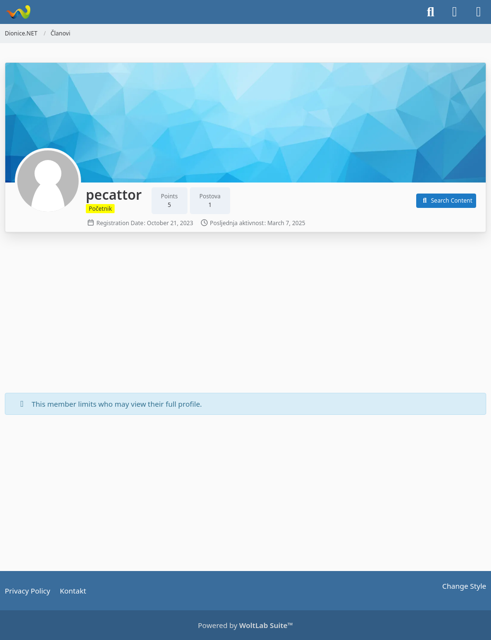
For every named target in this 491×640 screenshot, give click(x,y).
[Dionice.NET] (18, 12)
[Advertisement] (245, 314)
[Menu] (478, 12)
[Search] (430, 12)
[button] (446, 201)
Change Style (464, 586)
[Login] (454, 12)
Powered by (245, 625)
